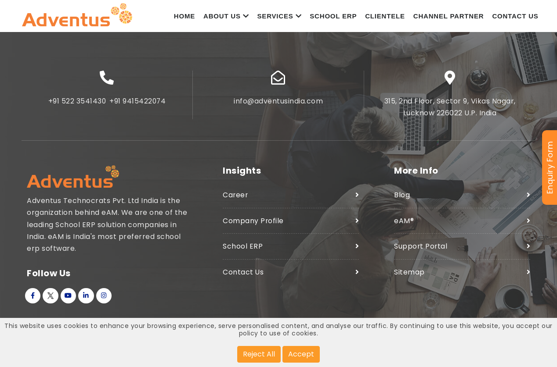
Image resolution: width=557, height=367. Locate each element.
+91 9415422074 (137, 104)
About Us (226, 17)
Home (184, 17)
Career (236, 197)
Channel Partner (448, 17)
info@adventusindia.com (278, 104)
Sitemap (409, 274)
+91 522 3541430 (76, 104)
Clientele (385, 17)
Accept (301, 354)
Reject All (259, 354)
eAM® (404, 223)
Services (279, 17)
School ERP (333, 17)
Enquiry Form (549, 167)
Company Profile (253, 223)
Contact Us (515, 17)
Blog (402, 197)
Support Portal (421, 248)
